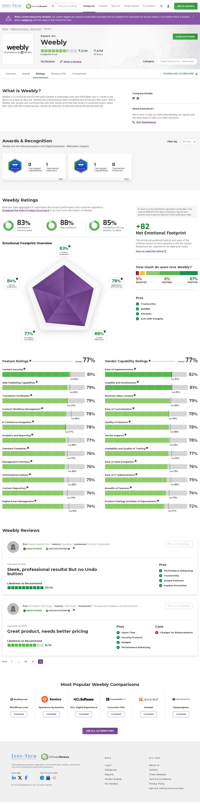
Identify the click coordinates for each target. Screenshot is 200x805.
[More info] (69, 246)
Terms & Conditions (160, 779)
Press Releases (157, 774)
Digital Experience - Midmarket (26, 29)
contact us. (27, 20)
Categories (89, 6)
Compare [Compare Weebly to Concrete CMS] (116, 714)
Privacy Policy (157, 783)
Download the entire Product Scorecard (25, 210)
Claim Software (185, 36)
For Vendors (149, 6)
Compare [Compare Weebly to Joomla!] (148, 714)
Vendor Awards (131, 6)
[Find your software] (68, 6)
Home (5, 29)
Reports (109, 774)
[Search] (52, 6)
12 (40, 661)
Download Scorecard (180, 73)
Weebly (47, 29)
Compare (103, 6)
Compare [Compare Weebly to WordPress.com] (19, 714)
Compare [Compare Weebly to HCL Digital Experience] (84, 714)
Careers (153, 769)
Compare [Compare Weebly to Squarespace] (181, 714)
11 (33, 661)
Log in (108, 765)
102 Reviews (48, 61)
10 (25, 661)
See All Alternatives (100, 730)
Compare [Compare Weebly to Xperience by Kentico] (51, 714)
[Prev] (12, 661)
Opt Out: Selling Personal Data (166, 788)
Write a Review (185, 6)
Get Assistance (144, 122)
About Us (115, 6)
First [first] (4, 661)
